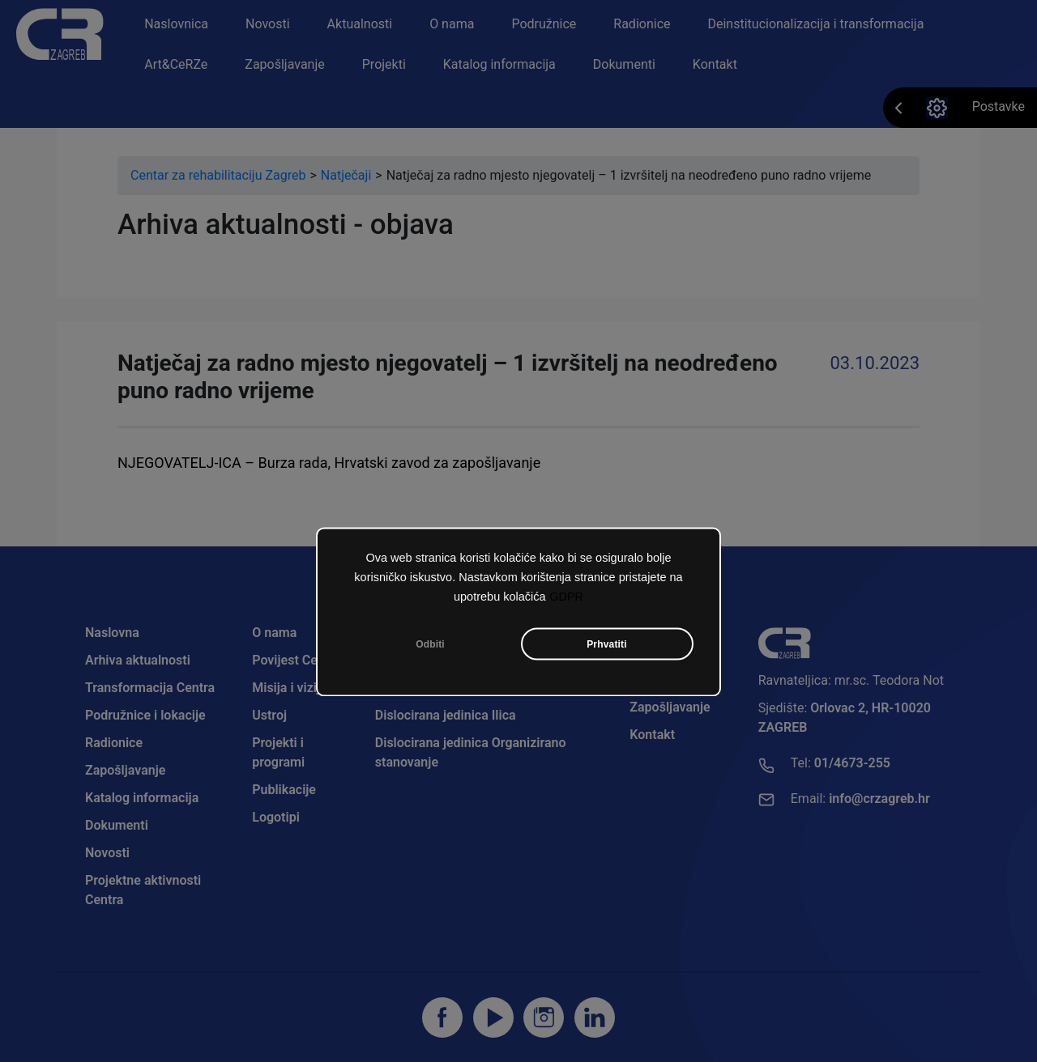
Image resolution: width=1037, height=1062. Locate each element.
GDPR (566, 597)
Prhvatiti (607, 645)
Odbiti (430, 645)
